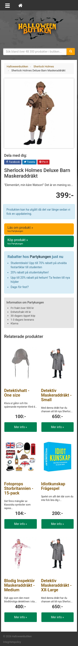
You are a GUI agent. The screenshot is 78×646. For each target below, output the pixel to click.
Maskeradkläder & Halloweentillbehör (39, 28)
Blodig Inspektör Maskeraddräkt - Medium (19, 585)
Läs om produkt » (39, 229)
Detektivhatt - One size (16, 393)
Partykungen (40, 256)
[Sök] (71, 51)
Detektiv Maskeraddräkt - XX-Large (56, 585)
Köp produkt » (39, 241)
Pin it (43, 162)
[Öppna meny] (7, 5)
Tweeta (29, 162)
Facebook (13, 162)
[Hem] (20, 5)
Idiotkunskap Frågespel (53, 486)
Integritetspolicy (12, 642)
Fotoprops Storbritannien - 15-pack (18, 488)
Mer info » (20, 427)
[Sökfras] (35, 51)
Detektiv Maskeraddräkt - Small (56, 395)
